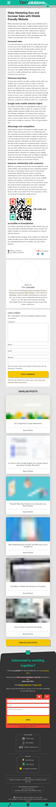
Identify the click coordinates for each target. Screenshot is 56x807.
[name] (28, 701)
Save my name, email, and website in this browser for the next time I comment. (27, 367)
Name (10, 344)
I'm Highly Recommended (30, 768)
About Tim (28, 781)
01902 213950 (28, 738)
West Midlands (32, 790)
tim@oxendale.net (25, 685)
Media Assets (18, 797)
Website (10, 357)
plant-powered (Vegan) (32, 290)
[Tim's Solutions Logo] (32, 4)
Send (28, 720)
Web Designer (30, 293)
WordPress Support (41, 779)
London (39, 790)
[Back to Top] (28, 652)
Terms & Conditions (29, 797)
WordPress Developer (15, 779)
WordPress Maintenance (28, 779)
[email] (28, 705)
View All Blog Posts (28, 643)
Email (10, 351)
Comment (11, 322)
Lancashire (17, 790)
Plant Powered (30, 764)
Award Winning (29, 760)
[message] (28, 711)
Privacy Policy (33, 726)
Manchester (24, 790)
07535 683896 (28, 743)
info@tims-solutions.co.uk (28, 747)
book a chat (37, 685)
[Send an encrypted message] (39, 696)
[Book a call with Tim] (47, 696)
